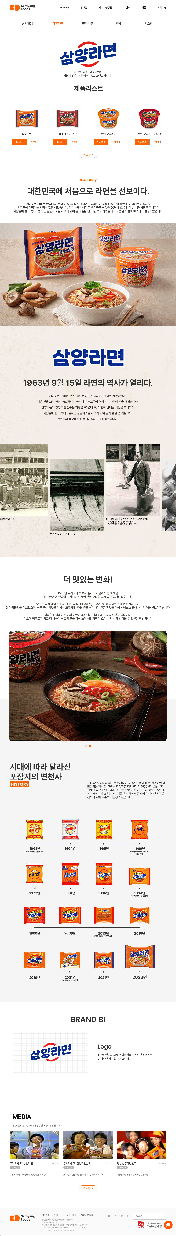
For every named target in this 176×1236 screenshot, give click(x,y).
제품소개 (19, 141)
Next (165, 23)
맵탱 (118, 23)
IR (62, 1214)
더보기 (88, 154)
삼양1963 (27, 23)
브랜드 (126, 7)
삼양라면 (58, 23)
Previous (11, 23)
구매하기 (34, 141)
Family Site (140, 1216)
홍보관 (84, 7)
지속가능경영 (105, 7)
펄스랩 (148, 23)
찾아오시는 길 (71, 1214)
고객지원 (162, 7)
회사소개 (64, 7)
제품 (144, 7)
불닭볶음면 (88, 23)
